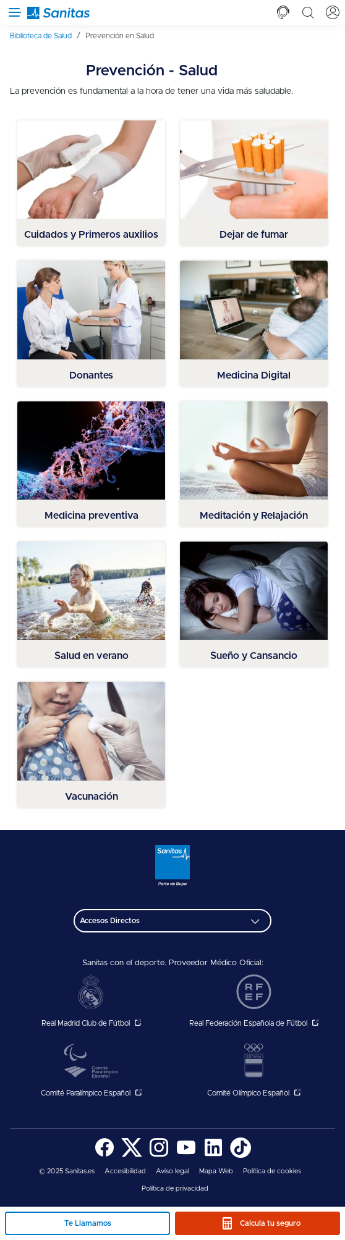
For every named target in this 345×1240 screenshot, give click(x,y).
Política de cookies (272, 1171)
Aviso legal (172, 1171)
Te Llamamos (87, 1223)
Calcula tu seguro (270, 1223)
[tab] (283, 12)
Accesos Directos (110, 920)
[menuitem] (45, 36)
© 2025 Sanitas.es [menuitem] (67, 1171)
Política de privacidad (175, 1188)
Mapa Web (216, 1171)
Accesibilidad (125, 1171)
